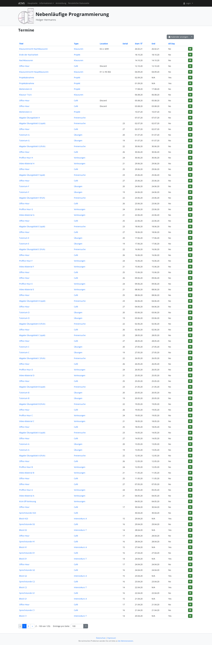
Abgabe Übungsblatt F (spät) (32, 175)
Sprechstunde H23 (27, 513)
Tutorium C (24, 346)
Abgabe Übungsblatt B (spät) (32, 386)
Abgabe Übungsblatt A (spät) (32, 432)
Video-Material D (26, 375)
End (153, 43)
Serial (125, 43)
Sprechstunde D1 (27, 553)
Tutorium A (24, 444)
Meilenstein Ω (25, 89)
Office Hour (24, 66)
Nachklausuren (26, 60)
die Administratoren (125, 641)
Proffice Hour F (25, 261)
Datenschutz (101, 638)
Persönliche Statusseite (78, 3)
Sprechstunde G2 (27, 570)
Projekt (77, 54)
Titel (21, 43)
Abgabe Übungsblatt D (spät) (32, 301)
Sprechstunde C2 (27, 581)
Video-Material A (26, 495)
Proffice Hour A (26, 490)
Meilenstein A (25, 112)
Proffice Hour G (26, 209)
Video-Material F (26, 266)
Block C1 (23, 616)
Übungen (78, 135)
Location (104, 43)
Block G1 (23, 598)
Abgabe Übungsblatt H (29, 117)
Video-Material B (26, 472)
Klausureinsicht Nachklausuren (33, 49)
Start (138, 43)
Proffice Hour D (26, 369)
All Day (171, 43)
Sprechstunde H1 (27, 541)
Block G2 (23, 576)
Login (187, 3)
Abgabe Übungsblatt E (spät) (32, 226)
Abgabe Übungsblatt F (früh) (32, 198)
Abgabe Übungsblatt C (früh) (32, 358)
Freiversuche (80, 117)
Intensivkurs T (80, 530)
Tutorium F (24, 186)
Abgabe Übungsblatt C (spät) (32, 335)
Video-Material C (26, 421)
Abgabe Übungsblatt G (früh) (32, 146)
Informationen (45, 3)
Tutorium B (24, 392)
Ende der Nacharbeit (28, 54)
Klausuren (78, 49)
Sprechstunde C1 (27, 610)
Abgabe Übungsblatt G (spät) (32, 123)
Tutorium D (24, 312)
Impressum (111, 638)
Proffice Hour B (26, 467)
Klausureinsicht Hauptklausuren (34, 72)
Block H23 (23, 518)
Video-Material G (26, 215)
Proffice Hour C (26, 415)
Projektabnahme (26, 77)
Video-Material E (26, 289)
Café (76, 66)
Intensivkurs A (80, 518)
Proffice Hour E (26, 283)
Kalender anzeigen (178, 37)
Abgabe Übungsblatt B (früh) (32, 404)
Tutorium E (24, 238)
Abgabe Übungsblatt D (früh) (32, 323)
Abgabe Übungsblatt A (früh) (32, 455)
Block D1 (23, 558)
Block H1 (23, 547)
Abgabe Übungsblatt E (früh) (32, 249)
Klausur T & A (25, 94)
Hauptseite (32, 3)
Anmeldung (61, 3)
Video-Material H (26, 163)
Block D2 (23, 530)
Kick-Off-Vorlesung (27, 501)
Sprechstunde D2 (27, 524)
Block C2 (23, 587)
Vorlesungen (79, 157)
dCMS (21, 3)
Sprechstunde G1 (27, 593)
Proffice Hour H (26, 157)
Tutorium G (24, 135)
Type (76, 43)
